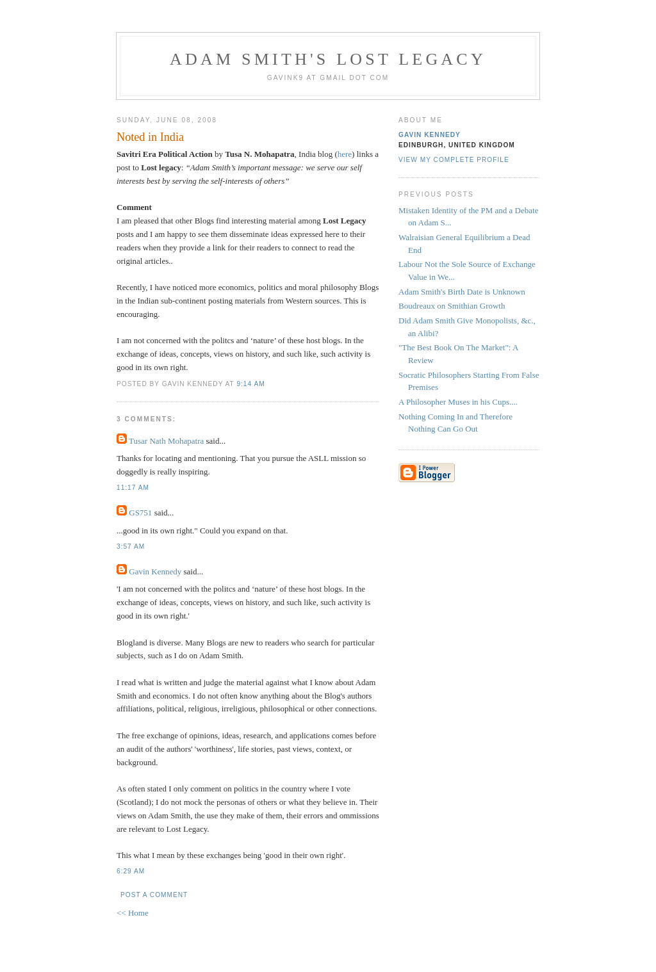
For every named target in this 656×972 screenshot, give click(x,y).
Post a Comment (154, 894)
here (345, 154)
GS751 (140, 512)
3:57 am (131, 546)
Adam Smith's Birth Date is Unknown (461, 291)
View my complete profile (453, 159)
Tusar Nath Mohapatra (166, 441)
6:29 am (131, 871)
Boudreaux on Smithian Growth (451, 306)
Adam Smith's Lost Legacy (328, 59)
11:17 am (133, 487)
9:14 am (250, 383)
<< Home (133, 913)
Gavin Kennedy (155, 571)
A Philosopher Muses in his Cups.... (458, 402)
